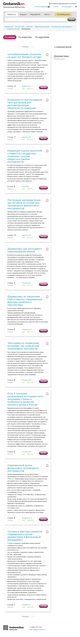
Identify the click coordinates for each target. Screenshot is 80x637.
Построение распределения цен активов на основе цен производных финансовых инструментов (24, 204)
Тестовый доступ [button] (63, 14)
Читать (43, 87)
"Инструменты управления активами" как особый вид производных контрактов (23, 346)
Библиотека (9, 27)
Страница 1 (26, 47)
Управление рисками (42, 27)
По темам (10, 37)
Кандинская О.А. (28, 329)
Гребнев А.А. (26, 283)
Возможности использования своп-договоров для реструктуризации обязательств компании (24, 104)
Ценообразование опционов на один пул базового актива (24, 55)
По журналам (42, 37)
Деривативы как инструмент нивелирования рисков (24, 250)
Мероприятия (35, 14)
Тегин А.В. (25, 186)
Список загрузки (42, 7)
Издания (23, 14)
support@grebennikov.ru (37, 630)
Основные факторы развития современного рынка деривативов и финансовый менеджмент (24, 535)
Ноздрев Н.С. (26, 605)
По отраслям (25, 37)
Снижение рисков (13, 29)
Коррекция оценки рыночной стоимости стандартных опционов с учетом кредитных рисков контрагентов (24, 156)
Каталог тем (19, 27)
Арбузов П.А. (26, 86)
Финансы (29, 27)
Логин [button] (55, 7)
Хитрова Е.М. (26, 137)
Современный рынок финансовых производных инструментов (23, 468)
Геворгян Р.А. (26, 235)
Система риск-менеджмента (62, 27)
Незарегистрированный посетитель (62, 3)
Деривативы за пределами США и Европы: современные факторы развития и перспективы (24, 300)
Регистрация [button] (67, 7)
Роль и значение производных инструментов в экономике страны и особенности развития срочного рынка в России (25, 399)
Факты (47, 14)
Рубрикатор (11, 14)
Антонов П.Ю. (26, 452)
